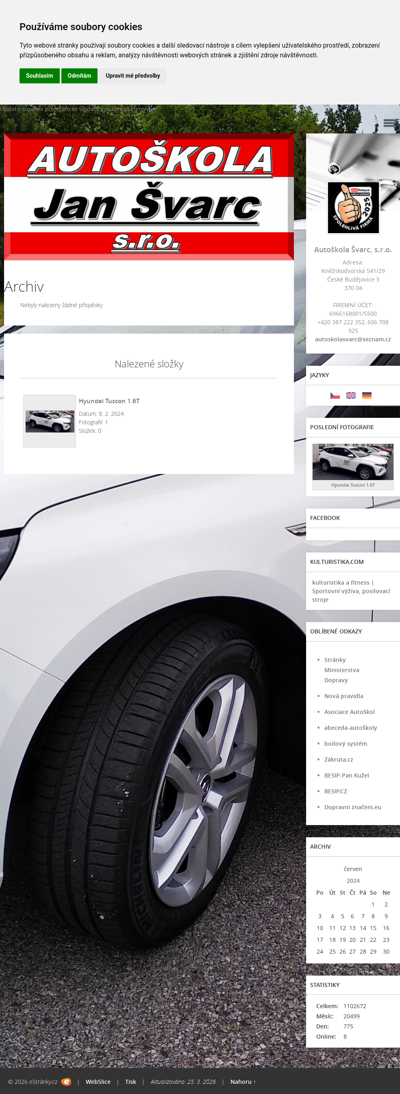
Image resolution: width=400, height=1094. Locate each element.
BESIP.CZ (335, 791)
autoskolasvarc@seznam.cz (353, 339)
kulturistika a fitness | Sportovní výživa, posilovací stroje (351, 591)
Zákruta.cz (338, 759)
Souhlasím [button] (39, 75)
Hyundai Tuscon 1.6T (109, 401)
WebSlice (98, 1081)
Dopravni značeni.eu (352, 807)
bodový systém (345, 743)
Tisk (130, 1081)
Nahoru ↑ (243, 1081)
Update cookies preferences (39, 109)
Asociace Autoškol (349, 712)
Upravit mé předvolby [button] (133, 75)
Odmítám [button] (79, 75)
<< (320, 869)
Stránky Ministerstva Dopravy (341, 670)
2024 (353, 880)
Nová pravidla (343, 696)
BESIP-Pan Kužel (346, 775)
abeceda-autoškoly (350, 728)
